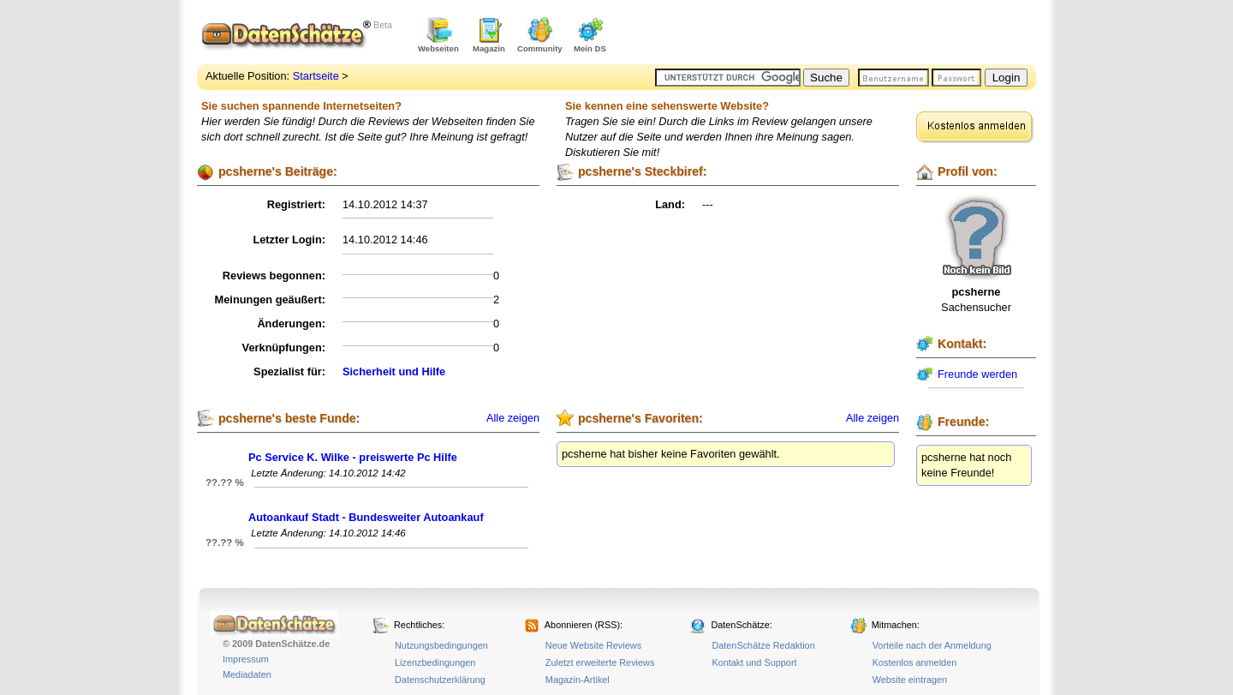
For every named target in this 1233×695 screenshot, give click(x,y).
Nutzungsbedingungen (441, 645)
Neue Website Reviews (593, 645)
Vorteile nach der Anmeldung (932, 645)
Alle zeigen (512, 418)
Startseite (316, 75)
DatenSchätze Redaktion (763, 645)
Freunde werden (977, 374)
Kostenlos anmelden (915, 662)
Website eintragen (910, 679)
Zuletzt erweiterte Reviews (600, 662)
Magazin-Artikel (577, 679)
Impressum (246, 659)
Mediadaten (247, 674)
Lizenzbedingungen (435, 662)
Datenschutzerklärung (440, 679)
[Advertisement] (835, 34)
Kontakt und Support (754, 662)
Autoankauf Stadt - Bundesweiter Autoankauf (366, 517)
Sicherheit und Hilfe (393, 371)
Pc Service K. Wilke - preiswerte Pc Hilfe (352, 457)
